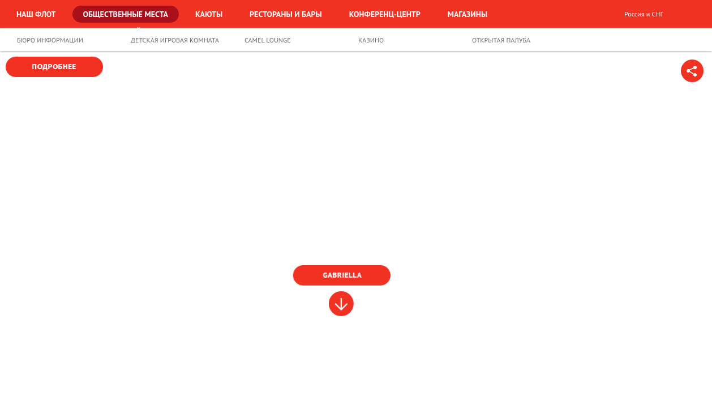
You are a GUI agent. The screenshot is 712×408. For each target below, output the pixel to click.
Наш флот (36, 14)
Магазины (467, 14)
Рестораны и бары (286, 14)
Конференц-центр (385, 14)
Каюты (208, 14)
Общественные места (126, 14)
